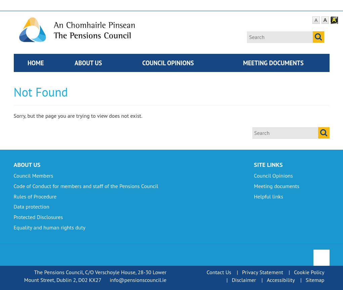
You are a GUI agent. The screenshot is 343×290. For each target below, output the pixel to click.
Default (316, 20)
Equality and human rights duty (50, 227)
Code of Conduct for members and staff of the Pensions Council (86, 186)
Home (36, 63)
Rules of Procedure (35, 196)
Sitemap (315, 280)
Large (325, 20)
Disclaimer (244, 280)
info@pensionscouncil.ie (138, 280)
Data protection (31, 206)
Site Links (268, 165)
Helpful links (268, 196)
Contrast (334, 20)
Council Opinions (168, 63)
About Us (88, 63)
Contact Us (219, 272)
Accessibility (281, 280)
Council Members (33, 175)
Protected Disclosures (38, 217)
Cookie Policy (309, 272)
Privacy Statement (262, 272)
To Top (322, 253)
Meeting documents (273, 63)
